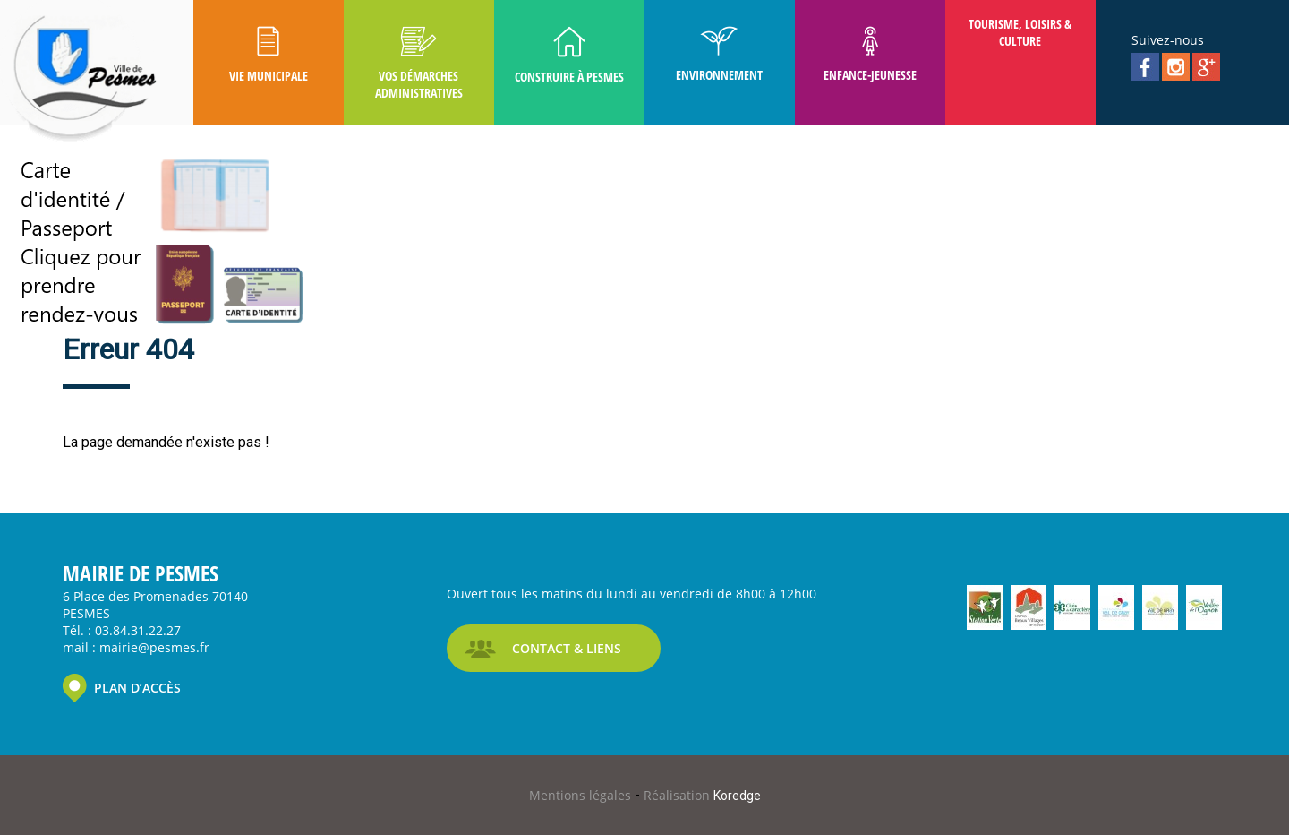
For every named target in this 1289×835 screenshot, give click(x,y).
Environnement (719, 54)
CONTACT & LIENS (566, 648)
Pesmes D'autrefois (269, 149)
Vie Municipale (268, 55)
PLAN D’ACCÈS (137, 687)
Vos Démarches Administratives (419, 63)
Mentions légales (582, 795)
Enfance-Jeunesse (870, 54)
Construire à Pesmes (569, 55)
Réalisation (702, 795)
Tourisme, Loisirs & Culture (1020, 32)
